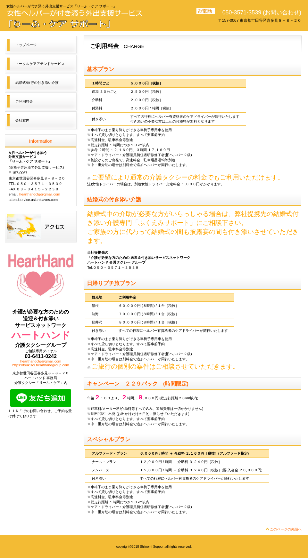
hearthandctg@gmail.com (39, 194)
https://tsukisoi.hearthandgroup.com (40, 365)
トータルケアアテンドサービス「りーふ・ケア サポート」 (76, 18)
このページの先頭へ (286, 529)
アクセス (41, 227)
